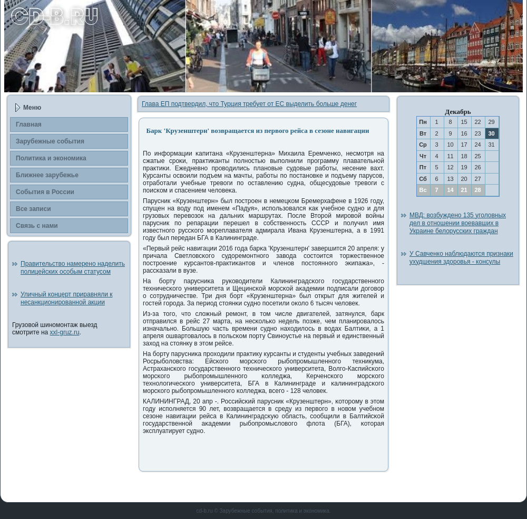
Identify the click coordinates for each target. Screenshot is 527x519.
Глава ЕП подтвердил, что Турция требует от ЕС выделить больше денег (249, 104)
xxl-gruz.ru (65, 332)
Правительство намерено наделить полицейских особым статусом (73, 267)
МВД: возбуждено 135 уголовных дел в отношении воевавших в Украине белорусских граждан (457, 223)
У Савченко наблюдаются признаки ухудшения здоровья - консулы (461, 257)
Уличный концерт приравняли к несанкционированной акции (66, 298)
